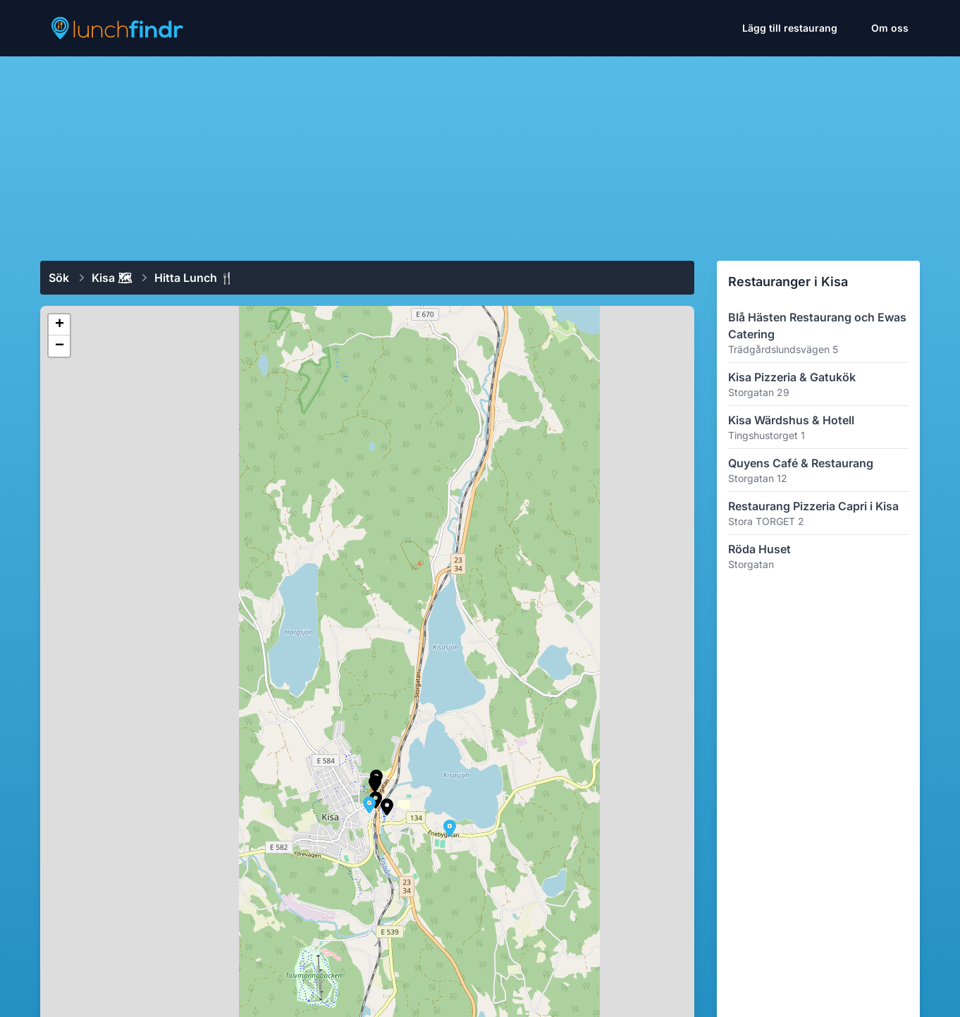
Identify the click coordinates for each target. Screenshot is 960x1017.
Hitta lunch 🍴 (194, 278)
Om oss (890, 28)
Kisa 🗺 (112, 278)
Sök (59, 278)
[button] (449, 828)
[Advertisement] (480, 153)
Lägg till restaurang (789, 28)
